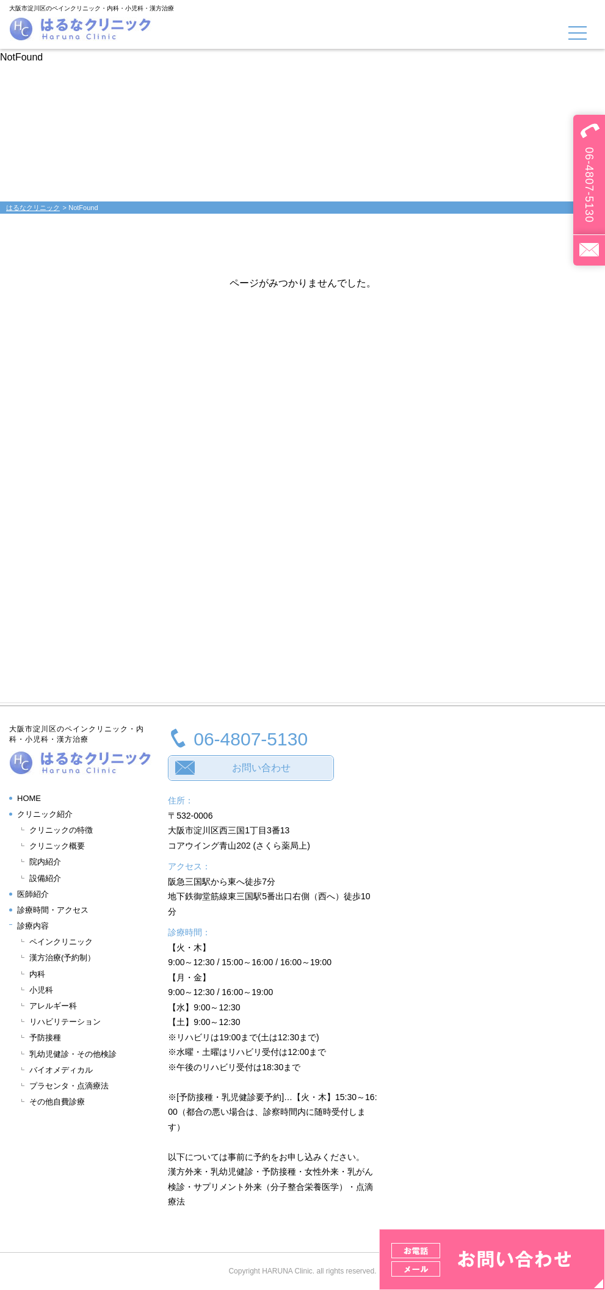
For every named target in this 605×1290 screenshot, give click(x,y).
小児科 (41, 990)
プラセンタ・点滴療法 (69, 1085)
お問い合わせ (261, 768)
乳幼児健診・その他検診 (73, 1054)
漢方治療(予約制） (62, 957)
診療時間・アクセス (53, 910)
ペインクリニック (61, 941)
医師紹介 (33, 894)
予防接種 (45, 1037)
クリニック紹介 (45, 814)
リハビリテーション (65, 1021)
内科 (37, 974)
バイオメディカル (61, 1069)
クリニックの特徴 (61, 830)
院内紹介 (45, 861)
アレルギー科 (53, 1005)
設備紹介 (45, 878)
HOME (29, 798)
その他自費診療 (57, 1101)
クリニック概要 (57, 845)
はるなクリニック (33, 207)
